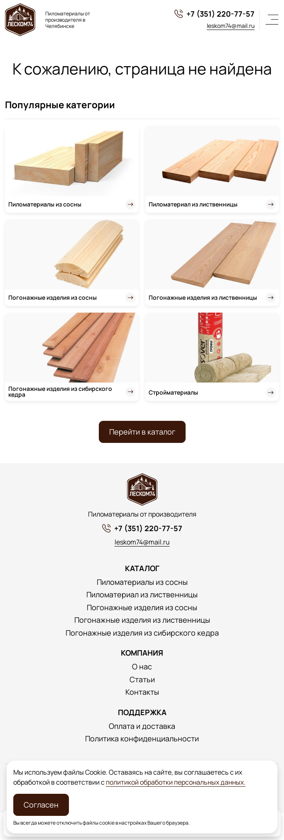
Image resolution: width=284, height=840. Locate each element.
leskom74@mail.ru (231, 26)
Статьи (142, 679)
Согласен (41, 805)
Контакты (142, 692)
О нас (142, 666)
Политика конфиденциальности (142, 738)
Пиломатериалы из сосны (44, 204)
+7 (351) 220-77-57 (214, 14)
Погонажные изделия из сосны (52, 297)
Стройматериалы (173, 392)
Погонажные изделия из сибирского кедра (60, 391)
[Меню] (272, 19)
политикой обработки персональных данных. (175, 782)
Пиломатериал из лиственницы (193, 204)
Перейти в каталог (142, 432)
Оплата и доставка (142, 726)
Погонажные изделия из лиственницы (203, 297)
